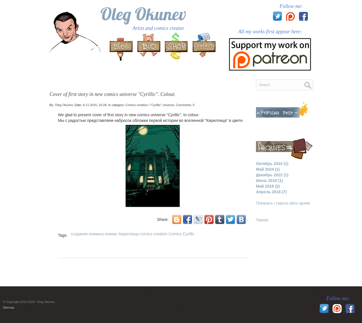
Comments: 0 (185, 105)
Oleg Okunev (143, 14)
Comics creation (136, 105)
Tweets (262, 220)
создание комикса (87, 234)
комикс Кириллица (122, 234)
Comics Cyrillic (182, 234)
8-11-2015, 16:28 (95, 105)
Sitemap (8, 307)
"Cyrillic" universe (162, 105)
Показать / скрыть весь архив (283, 203)
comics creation (153, 234)
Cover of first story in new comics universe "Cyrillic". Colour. (112, 94)
